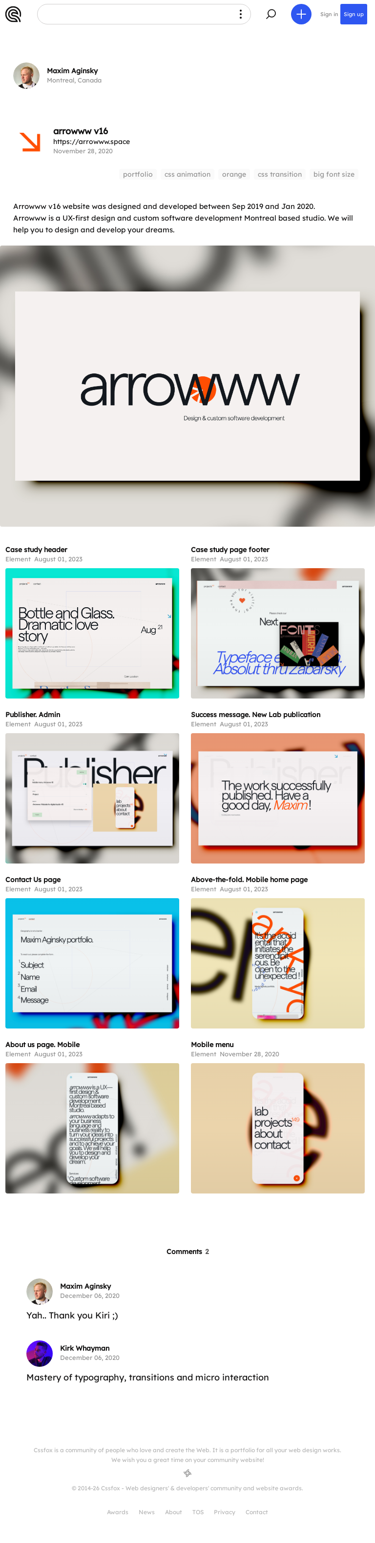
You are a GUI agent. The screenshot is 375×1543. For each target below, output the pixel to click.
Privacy (224, 1512)
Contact (257, 1512)
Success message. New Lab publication (255, 714)
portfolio (138, 174)
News (147, 1512)
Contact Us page (33, 879)
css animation (187, 174)
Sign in (329, 14)
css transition (280, 174)
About (173, 1512)
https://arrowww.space (91, 141)
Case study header (36, 549)
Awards (117, 1512)
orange (234, 174)
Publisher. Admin (32, 714)
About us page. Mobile (42, 1044)
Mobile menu (212, 1044)
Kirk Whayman (84, 1348)
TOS (198, 1512)
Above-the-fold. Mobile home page (249, 879)
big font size (333, 174)
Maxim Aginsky (72, 70)
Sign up (354, 14)
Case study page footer (230, 549)
